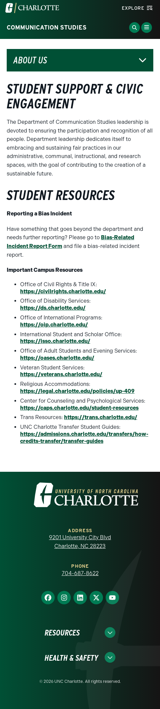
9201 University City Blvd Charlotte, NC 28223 (80, 541)
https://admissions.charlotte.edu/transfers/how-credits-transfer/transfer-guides (84, 437)
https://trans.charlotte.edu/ (100, 417)
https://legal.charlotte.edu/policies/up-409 (77, 391)
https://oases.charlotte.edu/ (57, 358)
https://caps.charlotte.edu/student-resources (79, 408)
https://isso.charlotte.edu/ (55, 341)
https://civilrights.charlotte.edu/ (63, 291)
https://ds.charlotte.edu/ (53, 308)
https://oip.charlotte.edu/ (54, 324)
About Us (30, 60)
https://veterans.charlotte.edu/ (61, 374)
